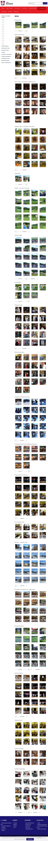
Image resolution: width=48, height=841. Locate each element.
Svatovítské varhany (29, 828)
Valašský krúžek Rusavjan (42, 824)
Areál (14, 827)
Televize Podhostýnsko (29, 822)
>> (28, 169)
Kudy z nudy (27, 827)
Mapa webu (3, 828)
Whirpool (15, 822)
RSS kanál (3, 827)
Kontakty (3, 830)
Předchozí (20, 30)
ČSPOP (38, 822)
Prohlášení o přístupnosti (6, 825)
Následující (24, 169)
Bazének (15, 824)
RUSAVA (9, 3)
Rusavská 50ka (28, 824)
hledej (45, 3)
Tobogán (15, 825)
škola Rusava (27, 825)
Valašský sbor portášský (41, 828)
